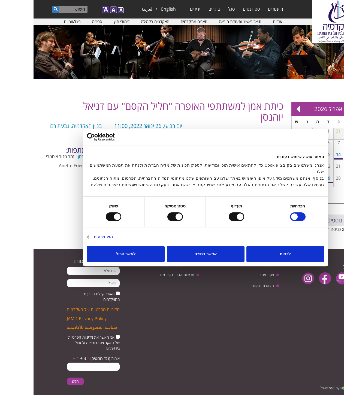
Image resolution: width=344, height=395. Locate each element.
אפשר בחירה (172, 254)
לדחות (251, 254)
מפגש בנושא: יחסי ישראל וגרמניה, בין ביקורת (305, 159)
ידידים (161, 9)
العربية (114, 9)
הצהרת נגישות (229, 285)
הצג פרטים (69, 236)
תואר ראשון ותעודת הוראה (206, 21)
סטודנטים (217, 9)
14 (304, 154)
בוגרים (180, 9)
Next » (264, 108)
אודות (244, 21)
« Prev (324, 108)
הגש (41, 381)
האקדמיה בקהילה (121, 21)
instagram (274, 278)
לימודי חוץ (88, 21)
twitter (325, 278)
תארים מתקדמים (160, 21)
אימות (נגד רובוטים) (70, 358)
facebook (291, 278)
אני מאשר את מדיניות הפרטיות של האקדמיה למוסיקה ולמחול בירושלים (60, 343)
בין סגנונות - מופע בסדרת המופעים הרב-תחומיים (295, 182)
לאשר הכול (92, 254)
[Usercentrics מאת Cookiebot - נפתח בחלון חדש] (77, 137)
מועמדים (242, 9)
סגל (198, 9)
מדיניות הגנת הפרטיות (143, 274)
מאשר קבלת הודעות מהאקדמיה (68, 296)
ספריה (64, 21)
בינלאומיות (38, 21)
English (135, 9)
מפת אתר (233, 274)
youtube (308, 278)
